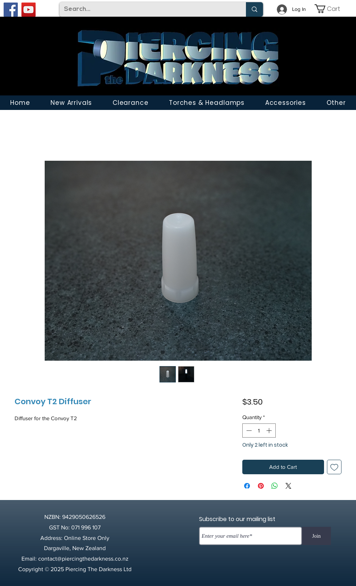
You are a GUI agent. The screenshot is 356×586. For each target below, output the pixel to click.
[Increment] (270, 430)
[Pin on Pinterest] (260, 485)
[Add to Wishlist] (334, 467)
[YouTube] (28, 10)
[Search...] (147, 9)
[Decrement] (248, 430)
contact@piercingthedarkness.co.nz (83, 559)
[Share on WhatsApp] (274, 485)
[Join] (316, 536)
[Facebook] (11, 10)
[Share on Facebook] (247, 485)
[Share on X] (288, 485)
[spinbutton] (259, 430)
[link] (332, 8)
